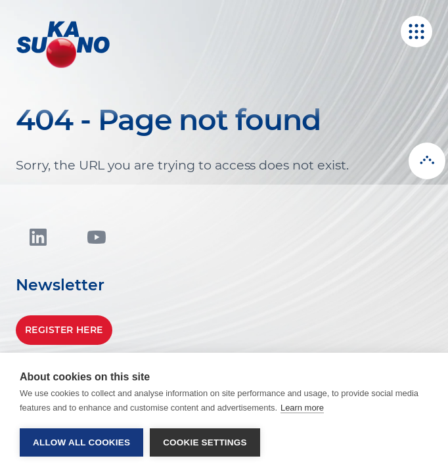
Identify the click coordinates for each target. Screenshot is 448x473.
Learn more (302, 408)
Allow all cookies (81, 442)
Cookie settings (205, 442)
